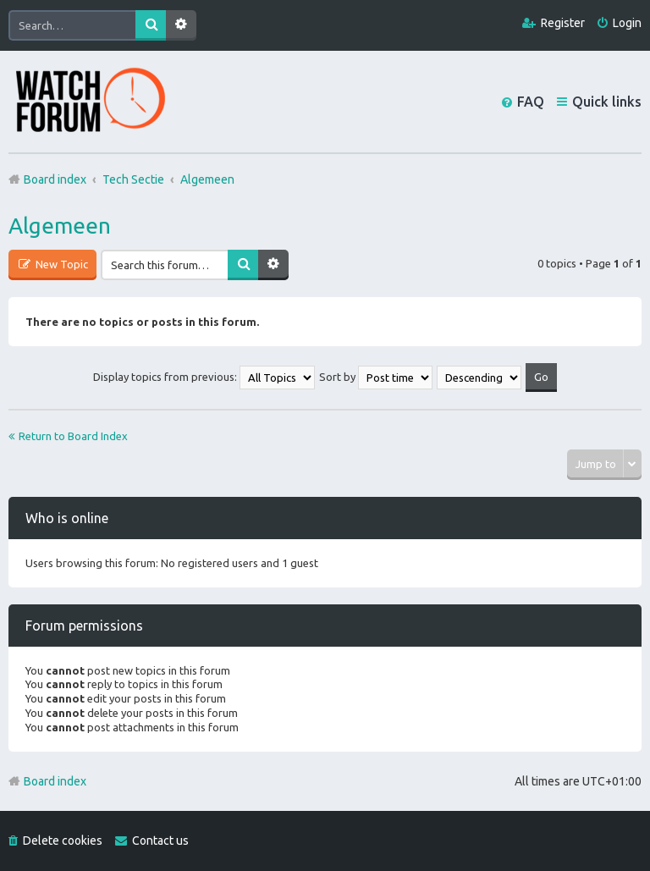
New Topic (60, 264)
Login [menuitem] (627, 23)
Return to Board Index (73, 436)
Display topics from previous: (204, 377)
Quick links (607, 101)
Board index (55, 781)
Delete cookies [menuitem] (62, 840)
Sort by (375, 377)
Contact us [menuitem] (160, 840)
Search (150, 25)
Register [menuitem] (563, 23)
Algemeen (59, 225)
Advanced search (181, 25)
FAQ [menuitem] (530, 101)
